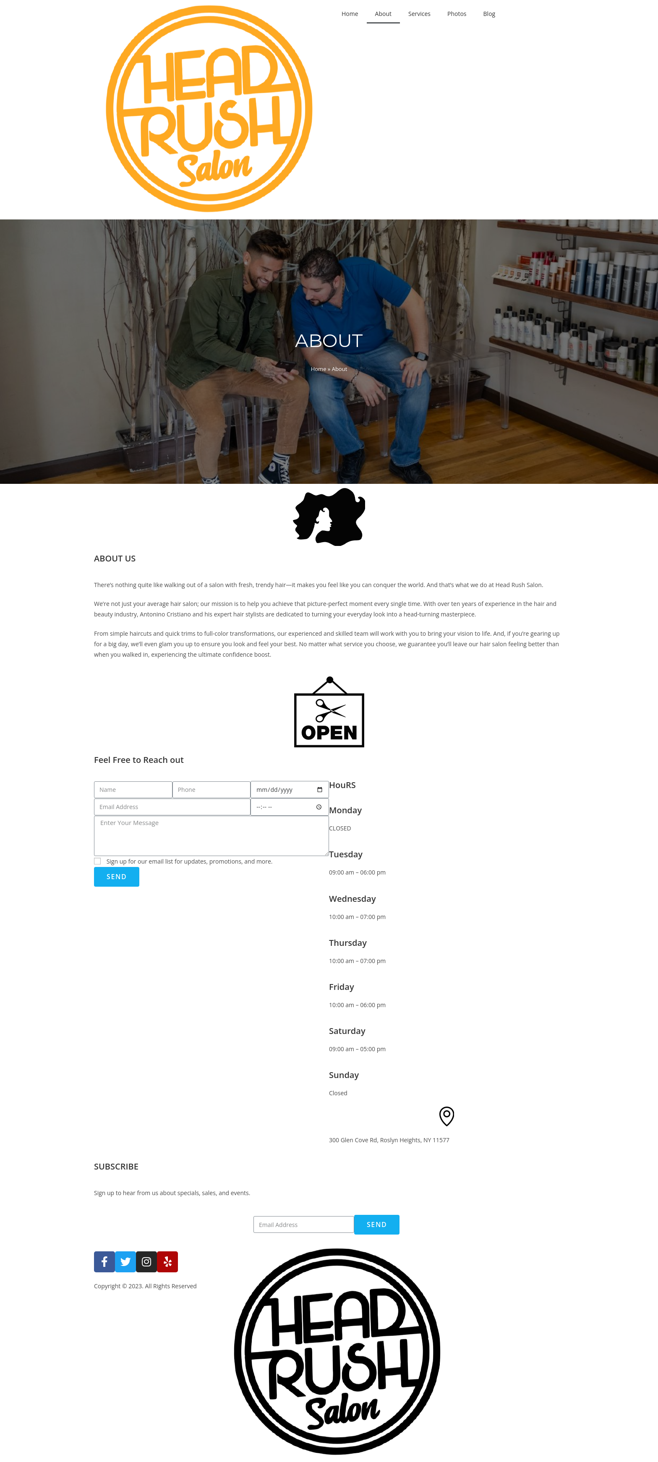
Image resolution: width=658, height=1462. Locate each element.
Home (350, 14)
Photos (457, 14)
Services (419, 14)
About (383, 14)
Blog (489, 14)
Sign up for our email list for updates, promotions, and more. (190, 861)
